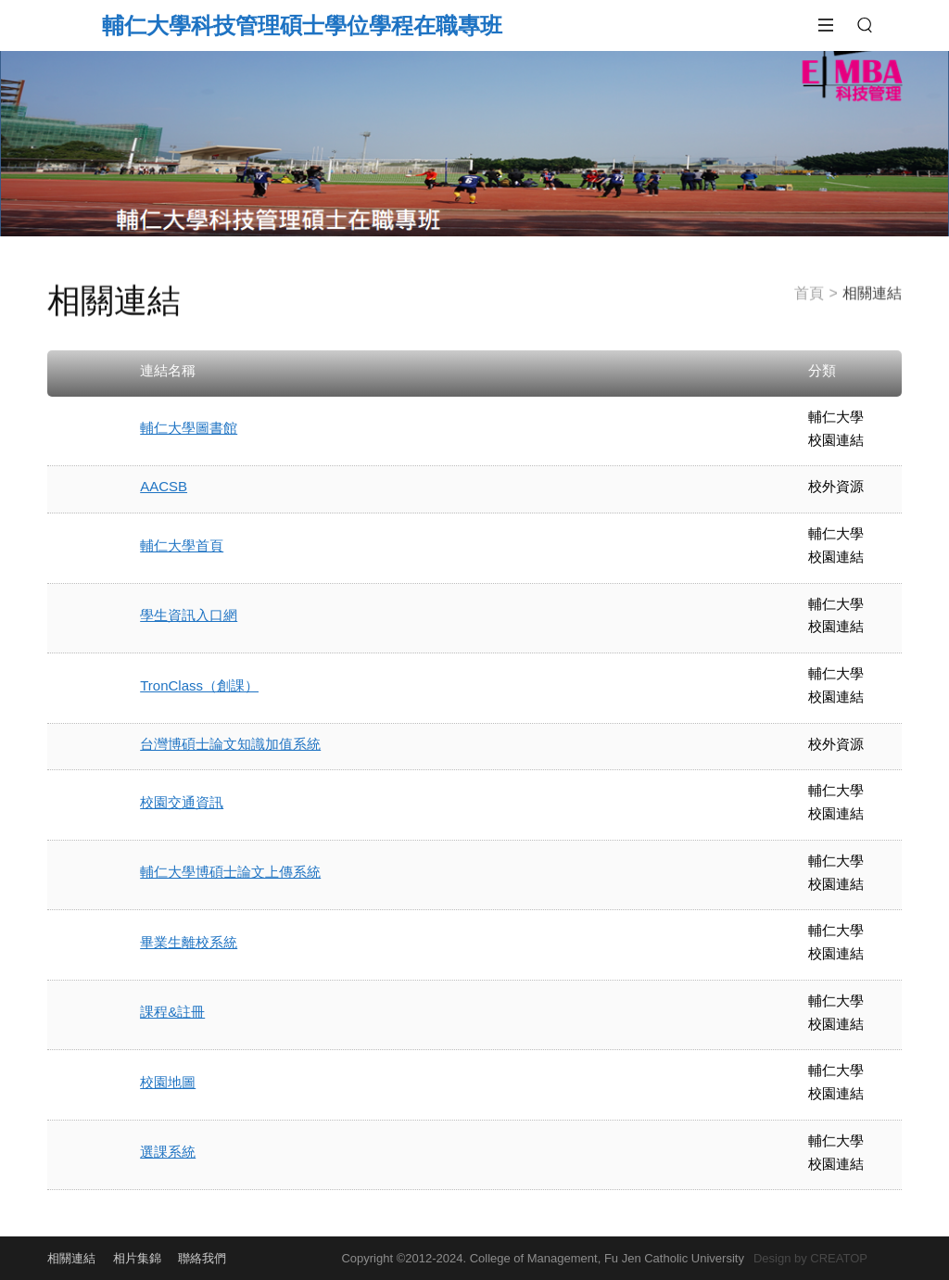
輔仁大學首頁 (181, 545)
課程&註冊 (172, 1012)
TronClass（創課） (199, 685)
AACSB (163, 486)
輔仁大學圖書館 (188, 428)
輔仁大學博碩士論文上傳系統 (230, 872)
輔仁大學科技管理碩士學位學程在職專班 (302, 25)
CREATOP (838, 1258)
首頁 (809, 288)
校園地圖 (168, 1082)
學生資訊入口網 (188, 615)
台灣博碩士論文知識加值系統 (230, 744)
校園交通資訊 (181, 802)
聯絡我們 (202, 1258)
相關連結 (71, 1258)
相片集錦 (137, 1258)
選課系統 (168, 1152)
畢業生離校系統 (188, 942)
